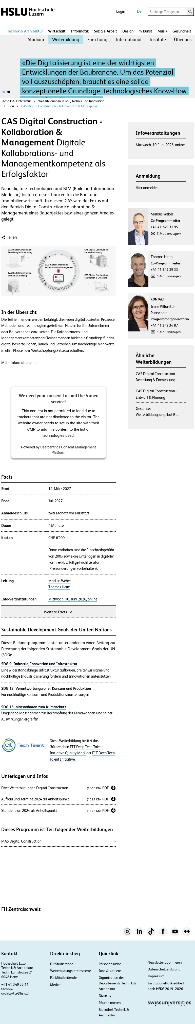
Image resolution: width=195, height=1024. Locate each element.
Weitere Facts (58, 611)
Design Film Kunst (137, 31)
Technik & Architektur (25, 31)
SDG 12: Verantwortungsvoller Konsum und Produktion (46, 688)
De (139, 11)
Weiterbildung (65, 39)
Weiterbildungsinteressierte (70, 971)
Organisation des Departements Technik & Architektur (117, 983)
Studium (36, 39)
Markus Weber (59, 581)
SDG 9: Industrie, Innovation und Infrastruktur (39, 664)
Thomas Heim (59, 587)
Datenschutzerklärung (164, 969)
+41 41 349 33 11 (15, 984)
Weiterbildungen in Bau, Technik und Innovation (71, 101)
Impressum (156, 976)
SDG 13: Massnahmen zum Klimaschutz (33, 707)
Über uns (182, 39)
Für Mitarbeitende (63, 978)
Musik (162, 31)
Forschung (97, 39)
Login (120, 11)
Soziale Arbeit (105, 31)
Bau (11, 106)
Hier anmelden (147, 188)
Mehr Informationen (19, 362)
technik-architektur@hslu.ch (15, 991)
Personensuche (110, 964)
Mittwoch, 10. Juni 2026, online (72, 599)
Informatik (80, 31)
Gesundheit (181, 31)
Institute (157, 39)
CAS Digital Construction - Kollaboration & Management (60, 106)
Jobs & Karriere (110, 971)
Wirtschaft (57, 31)
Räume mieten (110, 1003)
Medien (56, 985)
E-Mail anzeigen (169, 233)
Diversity (105, 996)
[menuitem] (36, 39)
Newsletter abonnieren (165, 962)
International (128, 39)
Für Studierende (61, 964)
